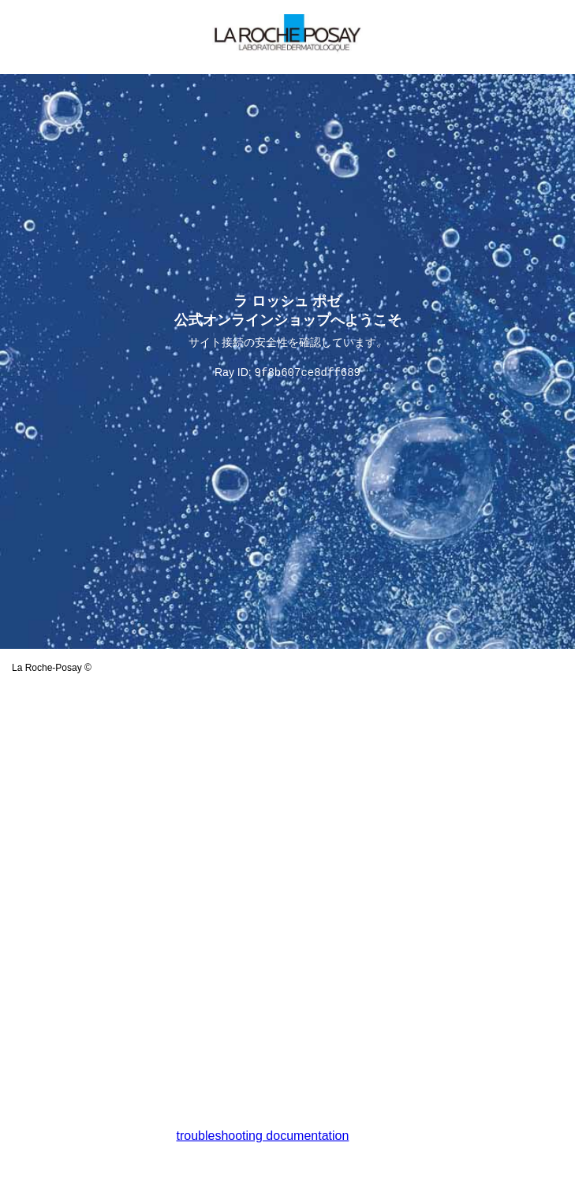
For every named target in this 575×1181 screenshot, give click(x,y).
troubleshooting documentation (263, 1135)
